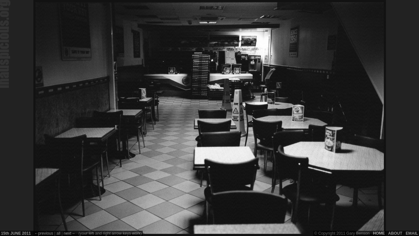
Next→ (69, 233)
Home (379, 233)
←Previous (43, 233)
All (58, 233)
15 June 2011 (16, 233)
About (395, 233)
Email (412, 233)
